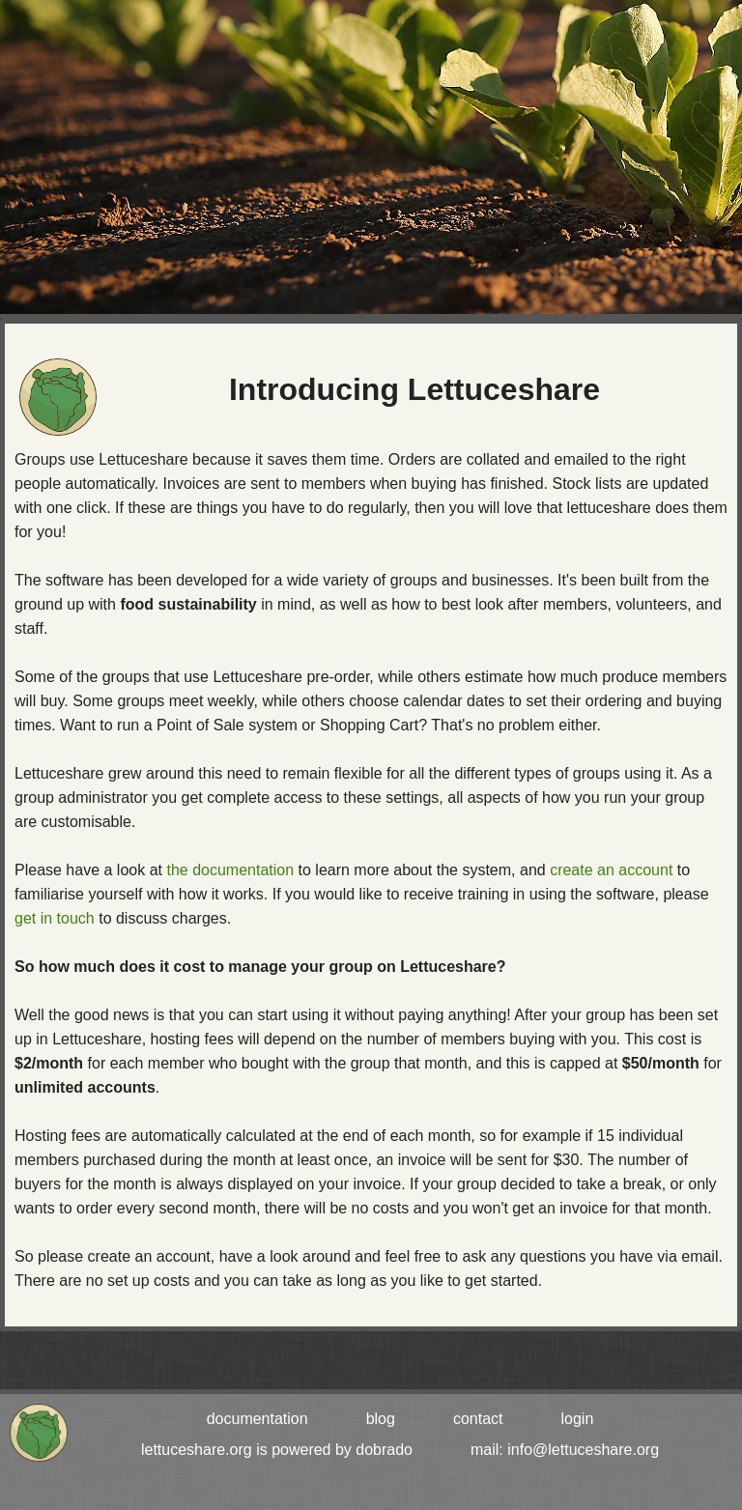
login (577, 1418)
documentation (257, 1418)
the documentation (230, 870)
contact (478, 1418)
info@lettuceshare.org (583, 1449)
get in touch (54, 918)
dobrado (384, 1449)
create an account (611, 870)
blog (380, 1418)
